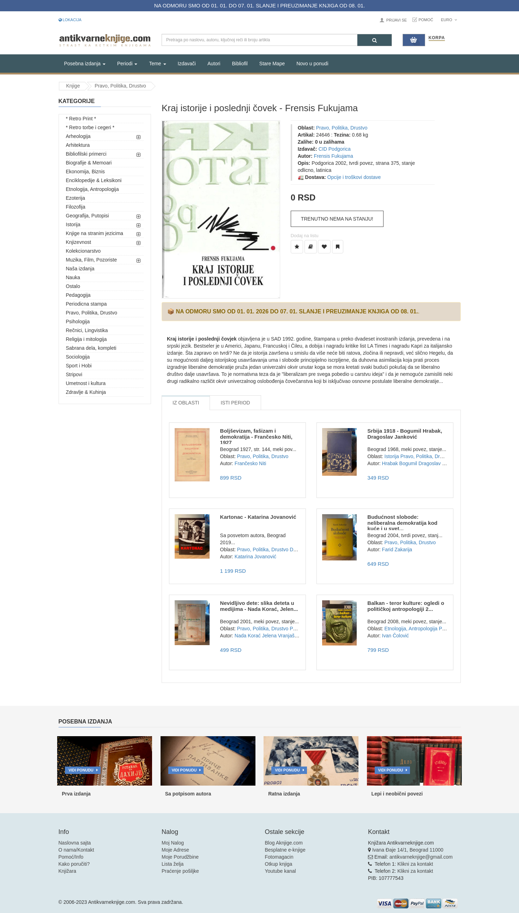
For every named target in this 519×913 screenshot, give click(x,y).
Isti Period (235, 403)
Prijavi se (396, 20)
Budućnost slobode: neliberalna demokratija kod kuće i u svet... (402, 522)
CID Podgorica (335, 149)
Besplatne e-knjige (285, 850)
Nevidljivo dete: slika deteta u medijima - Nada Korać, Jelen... (259, 606)
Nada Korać (248, 635)
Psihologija (78, 321)
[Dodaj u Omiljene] (324, 246)
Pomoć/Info (71, 857)
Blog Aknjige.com (284, 843)
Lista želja (172, 864)
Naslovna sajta (75, 843)
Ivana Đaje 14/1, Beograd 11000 (407, 850)
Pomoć (425, 20)
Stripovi (74, 374)
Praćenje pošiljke (180, 871)
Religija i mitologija (86, 339)
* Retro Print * (81, 118)
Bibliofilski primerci (86, 154)
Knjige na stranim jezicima (94, 233)
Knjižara (68, 871)
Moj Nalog (173, 843)
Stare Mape (272, 63)
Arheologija (78, 136)
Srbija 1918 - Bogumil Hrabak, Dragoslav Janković (404, 434)
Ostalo (73, 286)
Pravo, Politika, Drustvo (120, 86)
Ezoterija (75, 198)
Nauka (73, 277)
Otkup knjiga (278, 864)
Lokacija (70, 20)
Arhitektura (78, 145)
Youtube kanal (280, 871)
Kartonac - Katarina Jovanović (258, 517)
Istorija (73, 224)
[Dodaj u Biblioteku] (310, 246)
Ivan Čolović (395, 635)
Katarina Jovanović (255, 556)
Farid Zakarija (397, 549)
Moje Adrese (175, 850)
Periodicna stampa (86, 304)
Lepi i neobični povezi (397, 794)
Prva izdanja (76, 794)
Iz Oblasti (186, 403)
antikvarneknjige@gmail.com (421, 857)
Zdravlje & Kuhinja (86, 392)
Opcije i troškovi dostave (354, 177)
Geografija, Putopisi (87, 215)
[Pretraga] (374, 40)
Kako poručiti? (74, 864)
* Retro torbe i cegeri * (90, 127)
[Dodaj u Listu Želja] (297, 246)
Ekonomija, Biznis (85, 171)
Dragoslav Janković (439, 463)
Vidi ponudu (80, 770)
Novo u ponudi (312, 63)
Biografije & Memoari (89, 163)
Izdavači (187, 63)
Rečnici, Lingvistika (87, 330)
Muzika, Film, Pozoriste (91, 260)
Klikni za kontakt (415, 864)
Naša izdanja (80, 268)
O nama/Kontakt (76, 850)
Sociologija (78, 357)
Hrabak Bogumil (399, 463)
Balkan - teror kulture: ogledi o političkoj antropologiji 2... (405, 606)
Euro (449, 20)
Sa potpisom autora (188, 794)
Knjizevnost (78, 242)
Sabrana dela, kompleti (91, 348)
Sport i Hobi (79, 365)
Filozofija (75, 207)
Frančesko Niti (250, 463)
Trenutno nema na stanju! (337, 219)
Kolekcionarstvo (83, 251)
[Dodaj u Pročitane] (337, 246)
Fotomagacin (279, 857)
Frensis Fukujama (333, 156)
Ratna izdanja (284, 794)
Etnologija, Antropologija (92, 189)
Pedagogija (78, 295)
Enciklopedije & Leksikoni (94, 180)
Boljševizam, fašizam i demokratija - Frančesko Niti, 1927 (256, 436)
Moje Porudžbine (180, 857)
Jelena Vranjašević (282, 635)
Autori (214, 63)
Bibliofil (239, 63)
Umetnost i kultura (86, 383)
